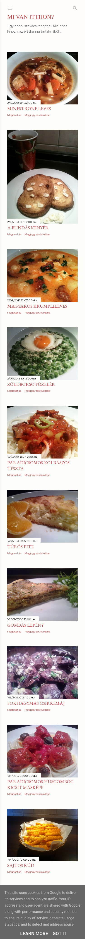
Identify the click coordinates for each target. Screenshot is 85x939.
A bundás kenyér (28, 228)
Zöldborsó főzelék (31, 384)
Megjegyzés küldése (37, 115)
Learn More (34, 933)
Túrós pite (20, 547)
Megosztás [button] (14, 115)
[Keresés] (75, 7)
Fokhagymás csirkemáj (36, 703)
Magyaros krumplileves (37, 306)
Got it (60, 933)
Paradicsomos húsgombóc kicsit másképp (40, 784)
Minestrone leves (29, 108)
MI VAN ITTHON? (30, 17)
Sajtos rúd (20, 865)
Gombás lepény (25, 625)
